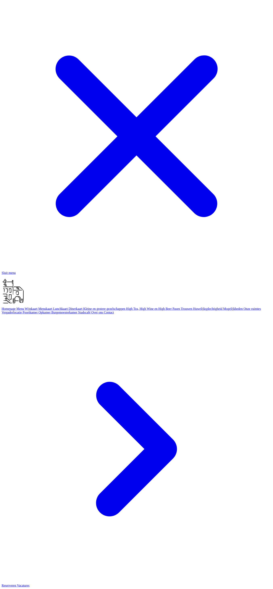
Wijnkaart (31, 308)
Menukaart (45, 308)
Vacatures (23, 585)
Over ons (97, 312)
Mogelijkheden (233, 308)
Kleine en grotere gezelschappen (104, 308)
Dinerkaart (76, 308)
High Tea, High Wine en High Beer (149, 308)
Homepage (9, 308)
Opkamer (45, 312)
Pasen (176, 308)
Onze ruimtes (252, 308)
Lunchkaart (61, 308)
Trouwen (187, 308)
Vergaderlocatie (12, 312)
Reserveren (9, 585)
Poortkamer (31, 312)
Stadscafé (84, 312)
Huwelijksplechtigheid (208, 308)
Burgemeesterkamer (64, 312)
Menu (20, 308)
